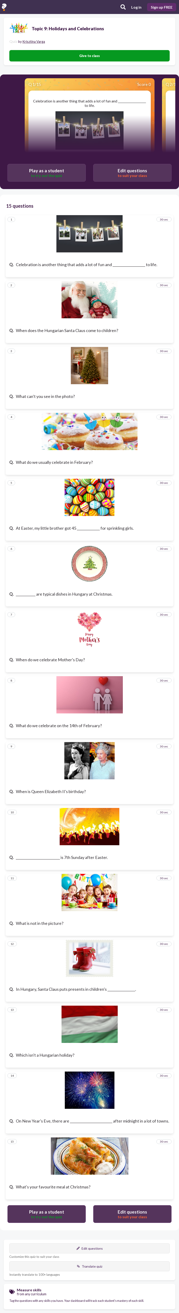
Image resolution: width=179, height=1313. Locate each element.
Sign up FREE (161, 7)
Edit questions (89, 1248)
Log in (136, 7)
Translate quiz (89, 1266)
